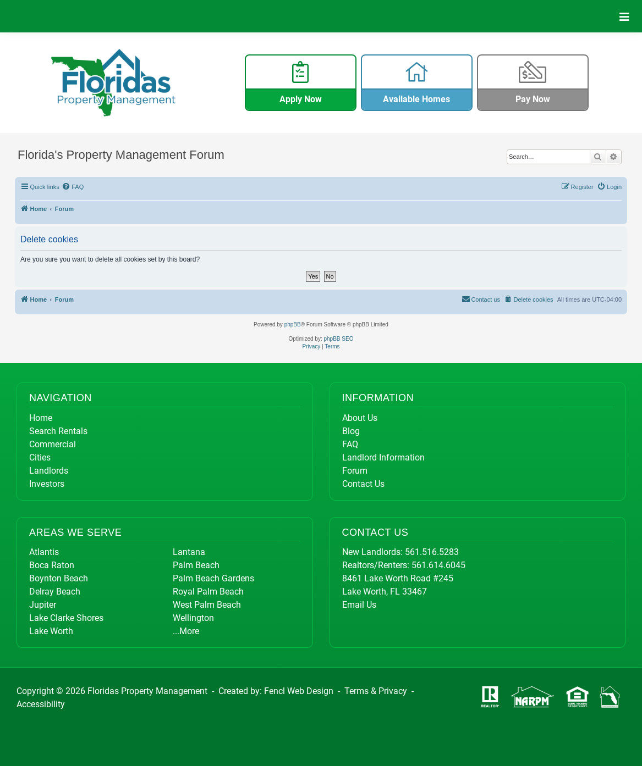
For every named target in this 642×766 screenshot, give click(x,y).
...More (186, 631)
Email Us (359, 605)
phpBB (292, 324)
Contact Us (363, 484)
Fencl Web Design (298, 691)
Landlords (48, 470)
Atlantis (44, 552)
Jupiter (42, 605)
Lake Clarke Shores (66, 618)
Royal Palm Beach (208, 591)
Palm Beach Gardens (213, 578)
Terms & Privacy (375, 691)
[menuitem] (73, 186)
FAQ (350, 444)
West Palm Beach (207, 605)
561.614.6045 (438, 565)
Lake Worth (51, 631)
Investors (46, 484)
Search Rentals (58, 431)
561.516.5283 (432, 552)
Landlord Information (383, 457)
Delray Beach (54, 591)
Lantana (189, 552)
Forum (354, 470)
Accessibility (41, 704)
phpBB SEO (339, 339)
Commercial (52, 444)
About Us (359, 418)
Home (40, 418)
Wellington (193, 618)
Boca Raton (51, 565)
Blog (351, 431)
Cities (40, 457)
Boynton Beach (58, 578)
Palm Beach (196, 565)
